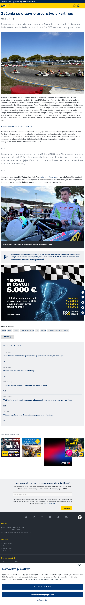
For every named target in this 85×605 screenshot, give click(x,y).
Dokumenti (7, 551)
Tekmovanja (7, 543)
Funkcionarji (7, 548)
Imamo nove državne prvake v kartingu (19, 370)
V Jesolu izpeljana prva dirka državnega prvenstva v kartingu (28, 415)
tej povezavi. (38, 259)
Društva (6, 546)
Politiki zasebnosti (49, 503)
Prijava (67, 508)
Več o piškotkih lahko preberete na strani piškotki (46, 579)
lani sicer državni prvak (49, 177)
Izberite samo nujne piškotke (42, 594)
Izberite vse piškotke (42, 586)
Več (4, 361)
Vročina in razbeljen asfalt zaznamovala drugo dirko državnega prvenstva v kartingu (37, 400)
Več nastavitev (42, 600)
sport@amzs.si (26, 532)
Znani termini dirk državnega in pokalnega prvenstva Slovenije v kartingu (33, 355)
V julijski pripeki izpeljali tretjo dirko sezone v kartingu (25, 385)
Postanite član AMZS (10, 562)
